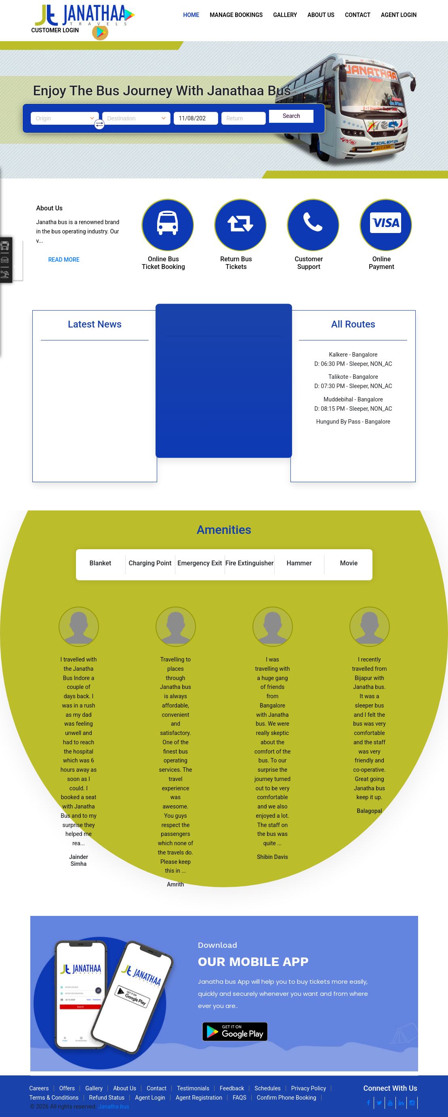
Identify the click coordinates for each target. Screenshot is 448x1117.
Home (191, 15)
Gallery (285, 15)
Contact (357, 15)
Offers (67, 1088)
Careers (39, 1088)
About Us (320, 15)
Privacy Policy (308, 1088)
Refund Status (107, 1097)
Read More (64, 259)
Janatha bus (113, 1106)
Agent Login (398, 15)
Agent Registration (199, 1097)
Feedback (232, 1088)
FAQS (239, 1097)
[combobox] (65, 118)
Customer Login (55, 30)
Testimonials (193, 1088)
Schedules (267, 1088)
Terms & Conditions (54, 1097)
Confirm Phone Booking (286, 1097)
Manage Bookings (236, 15)
